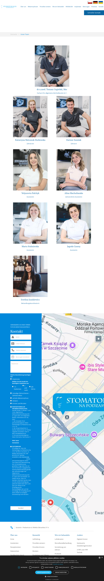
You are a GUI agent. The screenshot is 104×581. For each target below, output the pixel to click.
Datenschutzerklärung (19, 459)
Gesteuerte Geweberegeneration (84, 544)
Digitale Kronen (82, 539)
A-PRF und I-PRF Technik (82, 551)
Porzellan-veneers (45, 6)
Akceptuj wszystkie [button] (43, 572)
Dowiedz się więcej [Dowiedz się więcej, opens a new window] (58, 564)
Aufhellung (36, 539)
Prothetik (58, 554)
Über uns (23, 6)
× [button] (102, 557)
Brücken (35, 551)
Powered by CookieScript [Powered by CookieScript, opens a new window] (52, 579)
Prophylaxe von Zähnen (41, 555)
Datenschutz (14, 551)
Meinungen (86, 6)
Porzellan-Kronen (38, 547)
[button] (23, 6)
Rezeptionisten (15, 547)
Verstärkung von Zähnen (60, 548)
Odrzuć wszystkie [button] (61, 572)
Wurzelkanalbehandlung (63, 543)
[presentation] (23, 500)
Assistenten (14, 543)
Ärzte (12, 539)
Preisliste (94, 6)
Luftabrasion (59, 539)
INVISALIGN (69, 6)
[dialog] (52, 568)
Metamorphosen (33, 6)
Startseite (13, 34)
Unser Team (25, 34)
